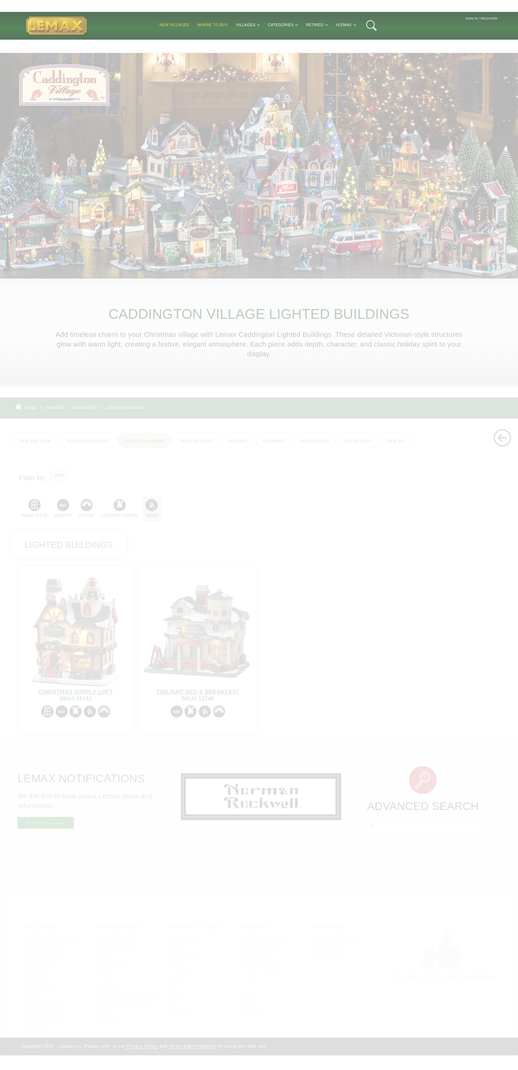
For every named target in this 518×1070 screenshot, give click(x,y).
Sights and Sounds (88, 445)
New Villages (174, 44)
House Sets (358, 445)
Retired (317, 44)
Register (488, 37)
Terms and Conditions (192, 1050)
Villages (248, 44)
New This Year (35, 445)
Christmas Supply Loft (76, 696)
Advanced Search (423, 810)
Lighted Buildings (125, 411)
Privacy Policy (141, 1050)
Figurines (274, 445)
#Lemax (346, 44)
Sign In (472, 37)
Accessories (315, 445)
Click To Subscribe (45, 827)
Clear (58, 479)
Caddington (84, 411)
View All (396, 445)
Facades (238, 445)
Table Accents (196, 445)
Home (30, 411)
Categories (283, 44)
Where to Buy (212, 44)
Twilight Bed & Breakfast (197, 696)
